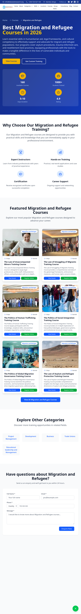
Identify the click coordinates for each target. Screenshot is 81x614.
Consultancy (64, 6)
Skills (36, 6)
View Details (12, 278)
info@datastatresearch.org (14, 2)
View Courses (11, 61)
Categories (28, 6)
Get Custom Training (33, 61)
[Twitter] (72, 2)
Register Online (29, 278)
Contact (75, 6)
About (21, 6)
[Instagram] (77, 2)
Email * (43, 494)
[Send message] (75, 601)
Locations (43, 6)
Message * (10, 511)
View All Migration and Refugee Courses (40, 400)
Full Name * (11, 494)
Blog (70, 6)
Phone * (9, 502)
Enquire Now (67, 529)
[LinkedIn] (75, 2)
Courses (50, 6)
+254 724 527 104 (35, 2)
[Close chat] (76, 569)
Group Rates (55, 7)
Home (16, 6)
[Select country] (12, 506)
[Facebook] (69, 2)
